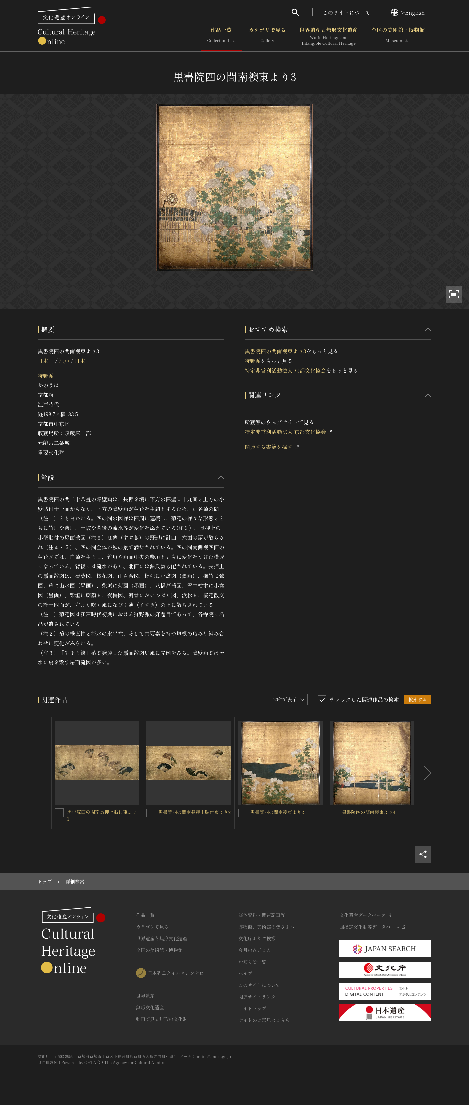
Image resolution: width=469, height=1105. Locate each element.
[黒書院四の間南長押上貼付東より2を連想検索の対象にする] (150, 813)
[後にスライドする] (424, 773)
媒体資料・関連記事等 (261, 915)
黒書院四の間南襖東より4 (368, 812)
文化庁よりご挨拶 (257, 938)
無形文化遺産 (150, 1007)
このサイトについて (347, 12)
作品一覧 (221, 36)
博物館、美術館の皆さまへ (266, 926)
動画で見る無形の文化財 (161, 1019)
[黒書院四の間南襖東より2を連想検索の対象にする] (242, 813)
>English (408, 12)
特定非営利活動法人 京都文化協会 (285, 370)
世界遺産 (145, 995)
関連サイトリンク (257, 996)
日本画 (46, 361)
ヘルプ (245, 973)
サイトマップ (252, 1008)
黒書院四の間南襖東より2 (277, 812)
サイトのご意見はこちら (264, 1020)
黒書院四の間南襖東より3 (275, 351)
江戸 (64, 361)
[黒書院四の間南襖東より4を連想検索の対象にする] (334, 813)
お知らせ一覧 (252, 961)
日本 (80, 361)
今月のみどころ (254, 950)
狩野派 (46, 376)
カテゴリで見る (267, 36)
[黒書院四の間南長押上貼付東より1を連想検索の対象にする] (59, 812)
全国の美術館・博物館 (398, 36)
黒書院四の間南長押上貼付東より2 (194, 812)
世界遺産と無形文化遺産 (328, 36)
